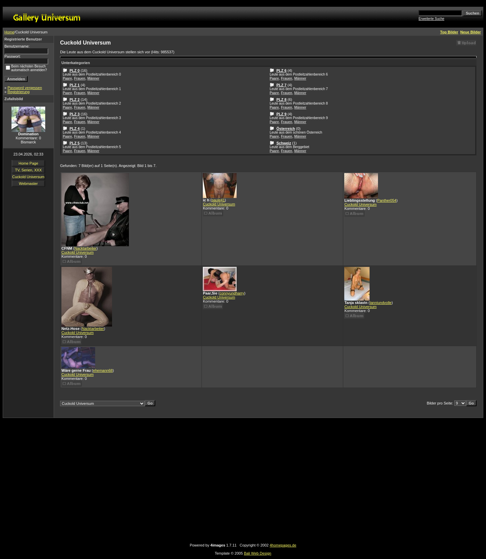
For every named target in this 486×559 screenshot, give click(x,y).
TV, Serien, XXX (28, 170)
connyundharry (232, 293)
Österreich (285, 129)
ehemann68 (103, 370)
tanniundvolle (381, 303)
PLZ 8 (281, 99)
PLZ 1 (75, 85)
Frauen (79, 78)
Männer (93, 78)
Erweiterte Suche (431, 19)
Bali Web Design (257, 553)
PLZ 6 (281, 70)
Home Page (28, 163)
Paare (67, 78)
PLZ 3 (75, 114)
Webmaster (28, 183)
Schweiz (283, 143)
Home (9, 32)
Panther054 (387, 200)
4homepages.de (283, 545)
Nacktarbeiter (86, 248)
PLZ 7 (281, 85)
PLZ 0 (75, 70)
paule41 (218, 200)
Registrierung (18, 92)
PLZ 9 (281, 114)
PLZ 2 (75, 99)
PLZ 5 (75, 143)
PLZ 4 (75, 129)
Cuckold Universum (28, 177)
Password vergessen (24, 88)
